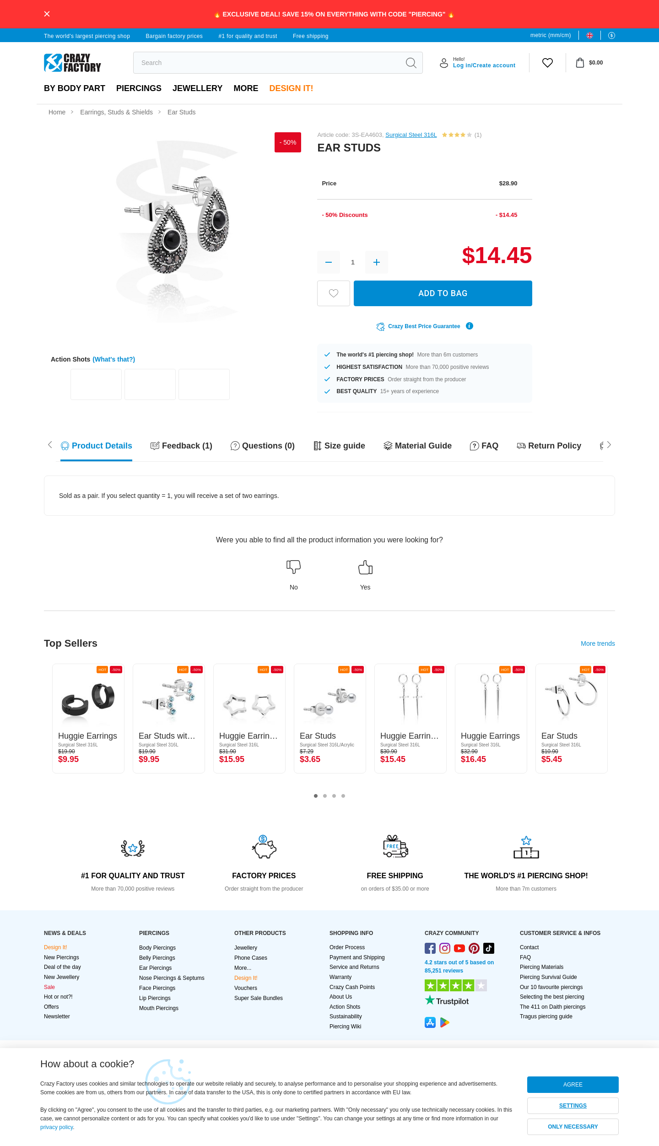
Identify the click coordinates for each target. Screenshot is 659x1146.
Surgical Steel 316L (411, 134)
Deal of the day (62, 967)
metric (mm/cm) (550, 35)
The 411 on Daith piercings (552, 1007)
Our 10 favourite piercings (551, 987)
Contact (529, 947)
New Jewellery (61, 977)
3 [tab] (334, 796)
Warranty (340, 977)
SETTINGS (573, 1106)
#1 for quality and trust (247, 36)
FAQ (525, 957)
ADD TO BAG (443, 293)
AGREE (573, 1084)
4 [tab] (343, 796)
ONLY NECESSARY (573, 1127)
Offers (51, 1007)
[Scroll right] (50, 444)
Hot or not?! (58, 997)
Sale (49, 987)
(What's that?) (113, 359)
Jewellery (197, 88)
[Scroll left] (609, 444)
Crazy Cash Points (352, 987)
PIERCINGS (139, 88)
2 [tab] (325, 796)
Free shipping (311, 36)
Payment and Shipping (357, 957)
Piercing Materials (541, 967)
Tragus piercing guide (546, 1016)
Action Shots (345, 1007)
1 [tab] (315, 796)
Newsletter (57, 1016)
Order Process (347, 947)
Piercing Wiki (345, 1026)
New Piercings (61, 957)
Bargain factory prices (174, 36)
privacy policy (56, 1127)
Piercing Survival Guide (548, 977)
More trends (598, 643)
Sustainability (346, 1016)
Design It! (291, 88)
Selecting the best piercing (552, 997)
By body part (74, 88)
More (245, 88)
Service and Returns (354, 967)
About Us (341, 997)
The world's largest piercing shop (87, 36)
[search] (266, 62)
